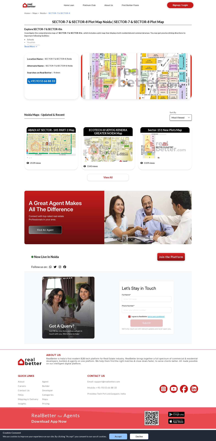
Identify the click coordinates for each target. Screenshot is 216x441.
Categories (48, 394)
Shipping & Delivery (28, 399)
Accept (118, 436)
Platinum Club (89, 5)
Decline (139, 436)
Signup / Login (180, 5)
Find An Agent (45, 230)
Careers (22, 386)
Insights (22, 403)
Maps (36, 13)
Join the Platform (171, 257)
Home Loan (69, 5)
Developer (47, 390)
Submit (146, 323)
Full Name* (126, 295)
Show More (30, 46)
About (21, 381)
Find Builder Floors (130, 5)
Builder (46, 386)
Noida (43, 13)
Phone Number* (128, 306)
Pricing (46, 403)
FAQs (21, 394)
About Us (108, 5)
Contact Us (24, 390)
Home (27, 13)
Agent (45, 381)
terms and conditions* (156, 316)
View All (108, 177)
